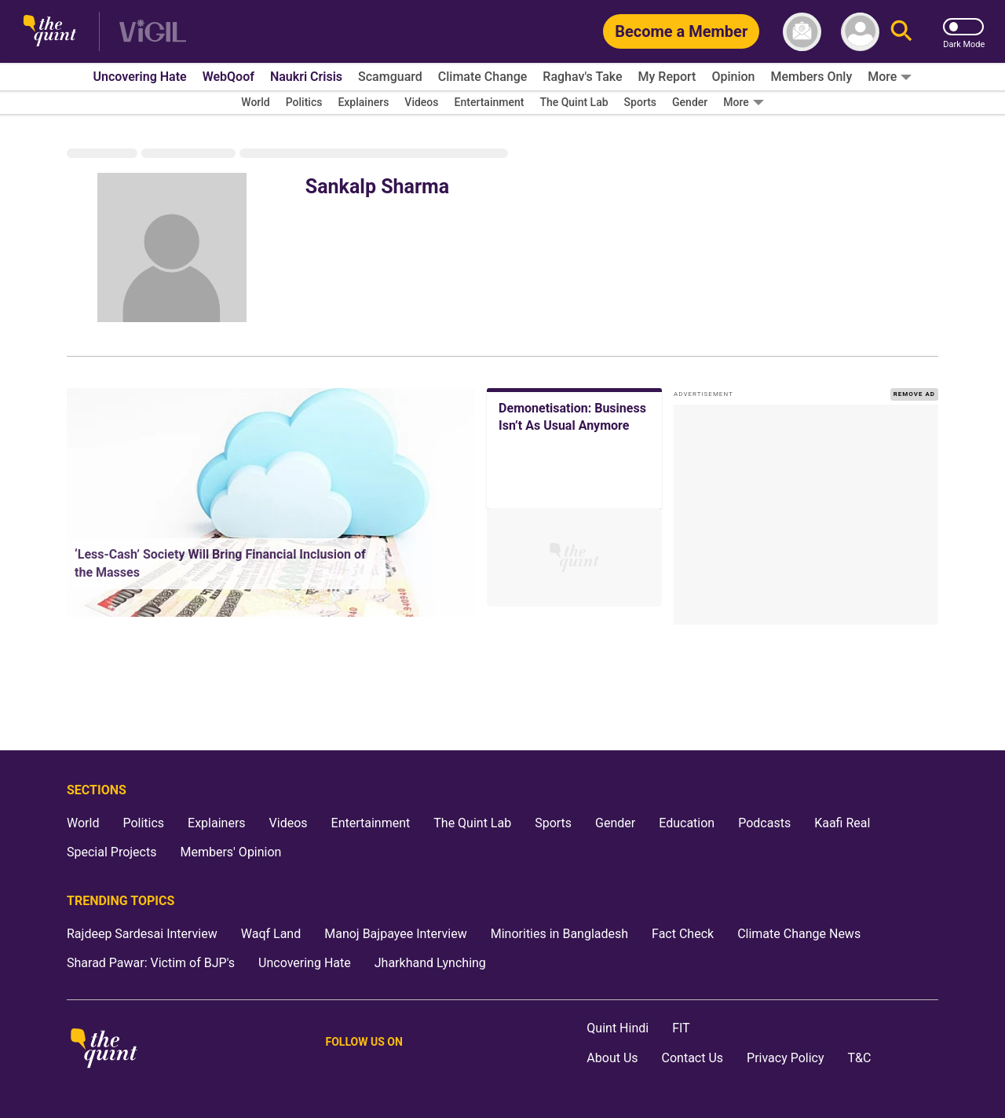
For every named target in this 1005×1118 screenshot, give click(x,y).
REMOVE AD (914, 394)
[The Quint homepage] (49, 32)
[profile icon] (860, 32)
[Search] (901, 31)
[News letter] (802, 32)
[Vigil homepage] (152, 32)
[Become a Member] (681, 31)
